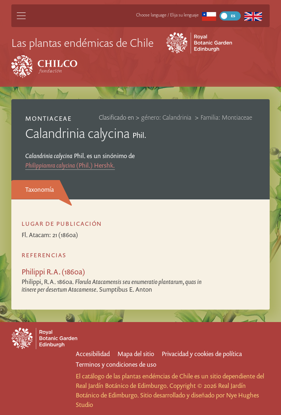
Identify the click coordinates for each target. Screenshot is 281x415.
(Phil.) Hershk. (70, 165)
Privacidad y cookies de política (202, 353)
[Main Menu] (21, 16)
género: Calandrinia (167, 117)
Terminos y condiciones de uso (116, 364)
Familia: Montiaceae (226, 117)
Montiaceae (48, 118)
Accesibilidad (93, 353)
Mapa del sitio (135, 353)
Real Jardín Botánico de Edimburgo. (122, 385)
